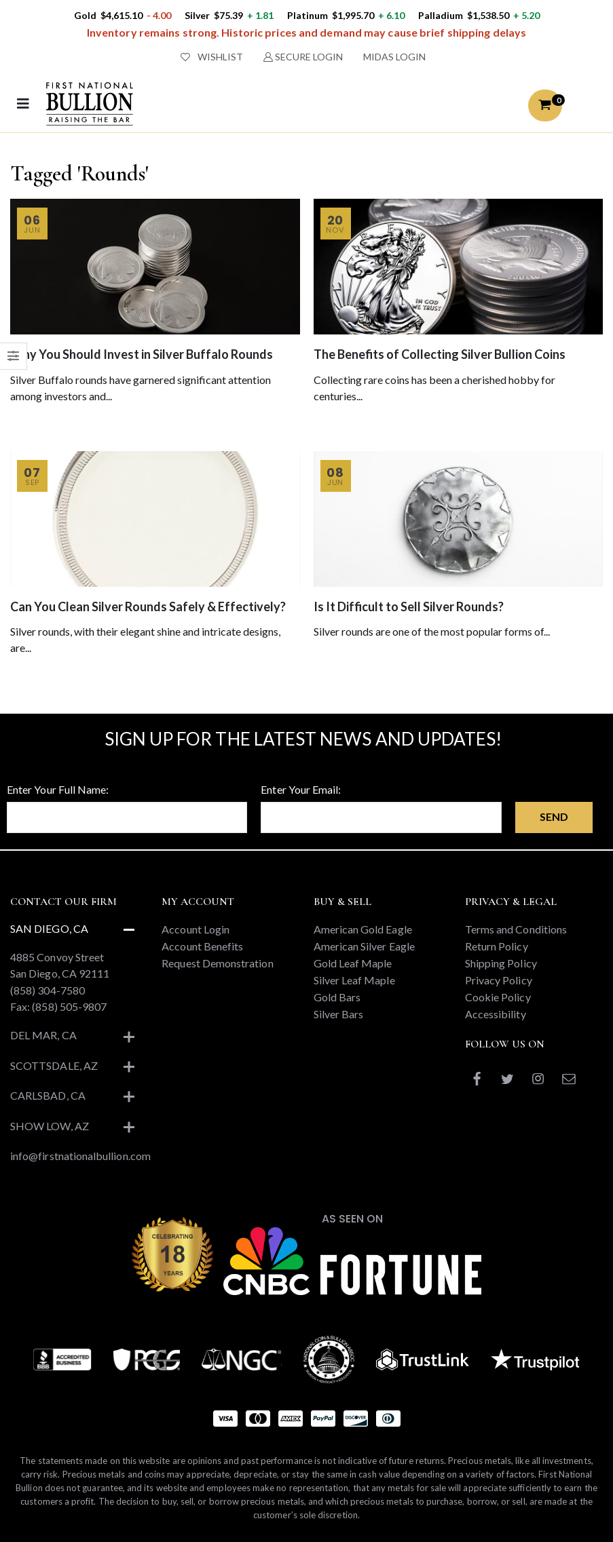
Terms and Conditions (516, 929)
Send (554, 816)
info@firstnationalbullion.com (80, 1155)
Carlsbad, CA (48, 1095)
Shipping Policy (501, 963)
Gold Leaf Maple (353, 963)
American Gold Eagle (363, 929)
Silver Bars (339, 1013)
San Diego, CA (49, 928)
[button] (545, 105)
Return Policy (496, 946)
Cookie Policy (498, 996)
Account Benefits (202, 946)
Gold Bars (337, 996)
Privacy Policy (498, 980)
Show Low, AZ (49, 1125)
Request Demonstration (217, 963)
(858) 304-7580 (47, 990)
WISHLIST (212, 56)
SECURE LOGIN (303, 56)
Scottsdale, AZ (54, 1065)
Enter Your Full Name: (58, 789)
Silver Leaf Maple (354, 980)
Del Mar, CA (43, 1034)
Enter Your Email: (301, 789)
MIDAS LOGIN (394, 56)
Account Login (195, 929)
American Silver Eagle (364, 946)
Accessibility (495, 1013)
